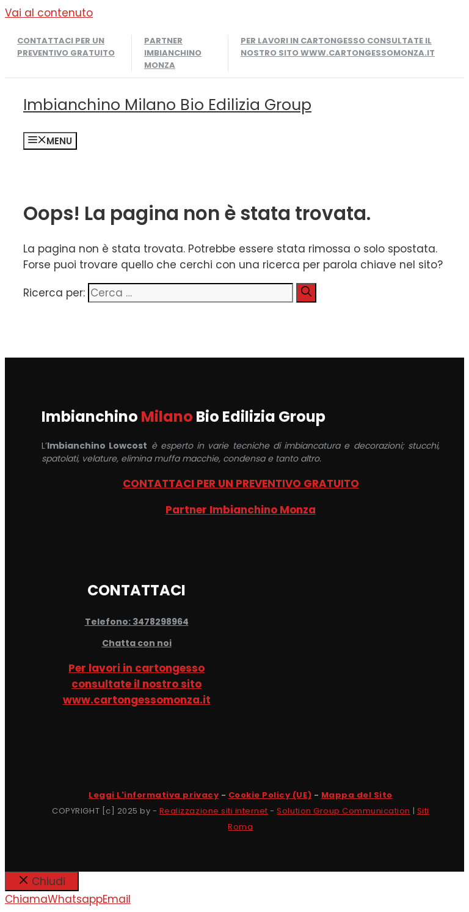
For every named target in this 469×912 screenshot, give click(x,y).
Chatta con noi (137, 643)
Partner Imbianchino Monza (173, 53)
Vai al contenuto (49, 13)
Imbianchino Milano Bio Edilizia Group (167, 105)
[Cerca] (306, 293)
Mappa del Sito (357, 795)
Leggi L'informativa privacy (154, 795)
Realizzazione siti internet (213, 811)
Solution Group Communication (343, 811)
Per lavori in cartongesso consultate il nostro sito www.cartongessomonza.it (338, 47)
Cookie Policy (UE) (269, 795)
